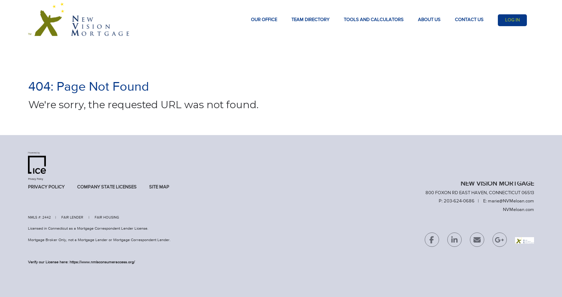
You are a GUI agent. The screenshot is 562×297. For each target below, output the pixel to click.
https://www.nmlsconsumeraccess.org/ (102, 262)
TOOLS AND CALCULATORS (374, 20)
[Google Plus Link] (499, 241)
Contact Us (469, 20)
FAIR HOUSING (107, 217)
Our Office (264, 20)
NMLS (32, 217)
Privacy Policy (46, 187)
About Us (429, 20)
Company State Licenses (107, 187)
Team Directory (310, 20)
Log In (512, 20)
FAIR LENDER (72, 217)
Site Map (159, 187)
